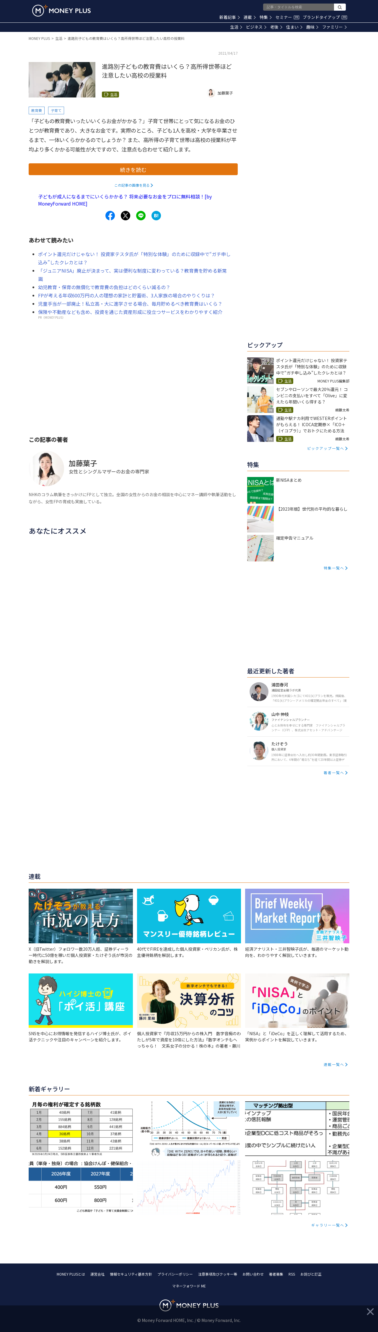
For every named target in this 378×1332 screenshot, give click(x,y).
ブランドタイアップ (325, 17)
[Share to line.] (141, 215)
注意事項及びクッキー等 (217, 1273)
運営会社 (97, 1273)
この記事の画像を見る (132, 185)
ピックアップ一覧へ (325, 448)
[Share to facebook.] (110, 215)
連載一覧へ (334, 1064)
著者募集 (276, 1273)
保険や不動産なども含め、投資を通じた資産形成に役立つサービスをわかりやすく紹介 (130, 311)
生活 (236, 27)
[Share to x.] (125, 215)
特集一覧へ (334, 567)
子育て (56, 110)
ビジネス (256, 27)
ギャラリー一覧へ (327, 1224)
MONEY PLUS (39, 38)
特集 (266, 17)
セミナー (287, 17)
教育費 (36, 110)
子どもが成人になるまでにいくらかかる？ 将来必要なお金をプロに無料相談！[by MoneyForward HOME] (125, 200)
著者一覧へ (334, 772)
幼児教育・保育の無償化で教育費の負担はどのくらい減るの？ (104, 287)
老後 (276, 27)
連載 (250, 17)
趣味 (312, 27)
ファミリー (334, 27)
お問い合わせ (253, 1273)
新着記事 (229, 17)
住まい (294, 27)
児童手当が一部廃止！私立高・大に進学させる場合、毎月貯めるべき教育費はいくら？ (130, 303)
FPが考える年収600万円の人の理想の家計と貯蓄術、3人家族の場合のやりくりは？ (126, 295)
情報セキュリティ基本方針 (131, 1273)
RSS (292, 1273)
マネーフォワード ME (189, 1285)
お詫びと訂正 (311, 1273)
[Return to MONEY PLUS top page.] (61, 10)
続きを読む (133, 169)
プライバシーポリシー (175, 1273)
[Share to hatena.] (156, 215)
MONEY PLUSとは (71, 1273)
